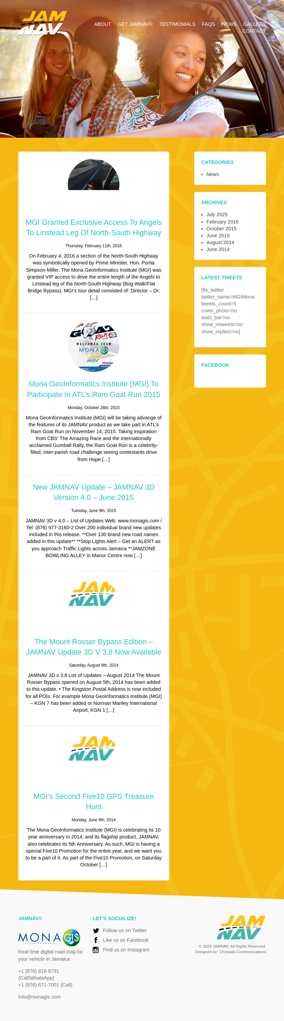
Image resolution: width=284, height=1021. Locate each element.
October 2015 (221, 228)
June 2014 (218, 249)
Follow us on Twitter (125, 930)
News (229, 24)
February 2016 (223, 222)
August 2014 (220, 242)
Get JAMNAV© (135, 24)
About (102, 24)
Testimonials (177, 24)
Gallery (254, 24)
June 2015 (218, 235)
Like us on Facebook (126, 940)
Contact (254, 31)
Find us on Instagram (126, 950)
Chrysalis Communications (242, 952)
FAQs (208, 24)
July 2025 (217, 214)
